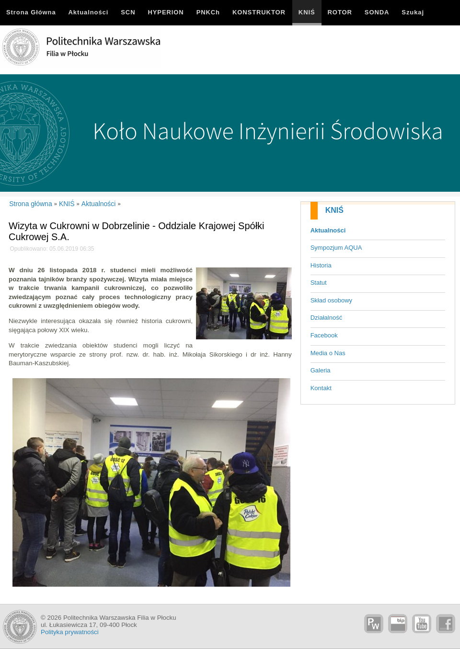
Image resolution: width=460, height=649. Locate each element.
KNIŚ (334, 210)
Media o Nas (327, 353)
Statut (318, 282)
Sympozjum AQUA (336, 247)
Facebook (324, 335)
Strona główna (30, 204)
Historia (321, 265)
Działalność (326, 317)
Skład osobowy (331, 300)
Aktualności (328, 230)
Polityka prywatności (70, 632)
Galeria (320, 370)
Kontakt (321, 388)
